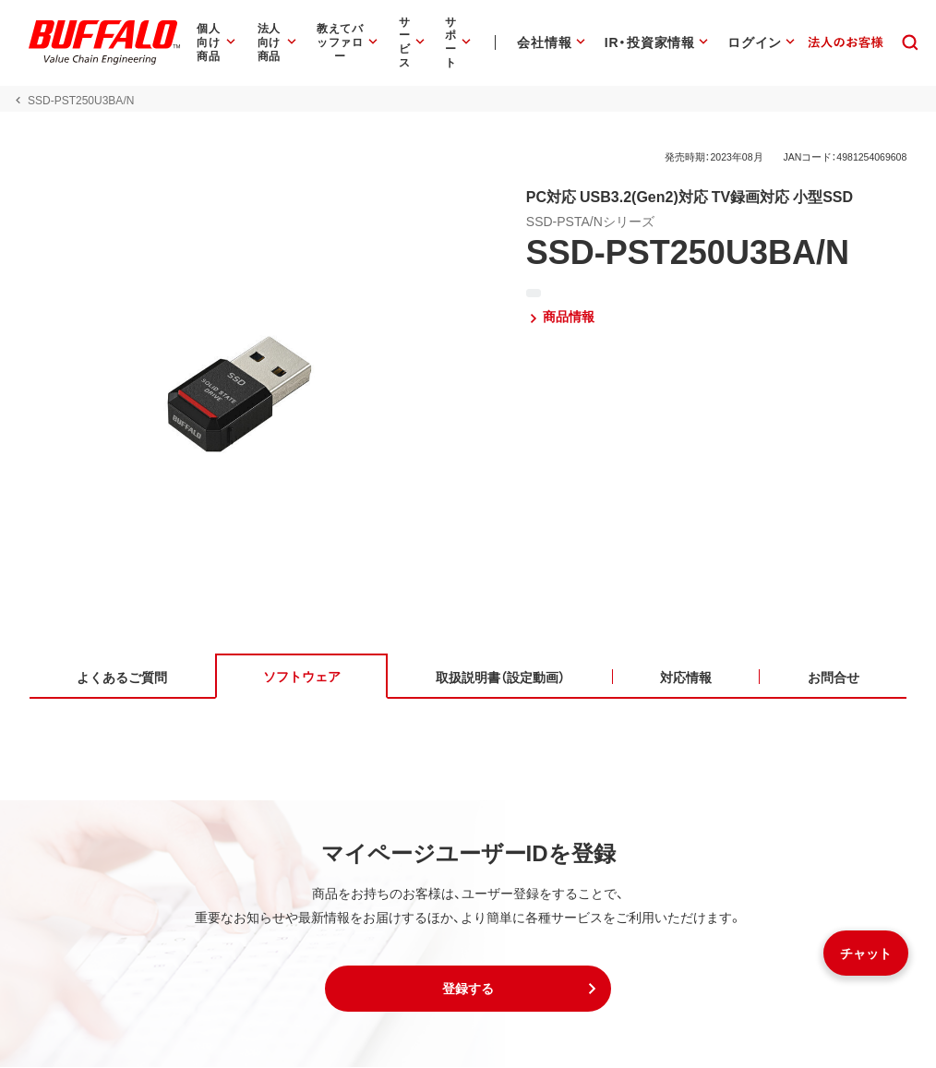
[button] (468, 989)
